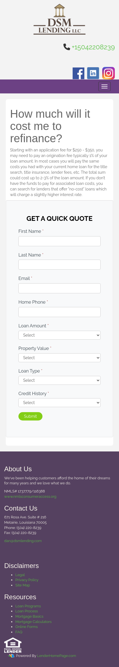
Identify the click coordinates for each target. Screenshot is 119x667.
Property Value (34, 348)
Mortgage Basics (29, 616)
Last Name (31, 255)
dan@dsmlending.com (23, 541)
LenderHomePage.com (56, 656)
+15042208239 (93, 47)
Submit (30, 416)
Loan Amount (33, 325)
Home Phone (33, 302)
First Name (31, 231)
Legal (20, 575)
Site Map (22, 585)
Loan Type (30, 371)
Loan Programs (28, 606)
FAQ (18, 632)
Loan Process (26, 611)
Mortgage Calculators (33, 622)
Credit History (33, 393)
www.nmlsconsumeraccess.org (30, 496)
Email (25, 278)
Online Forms (26, 627)
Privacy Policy (27, 580)
